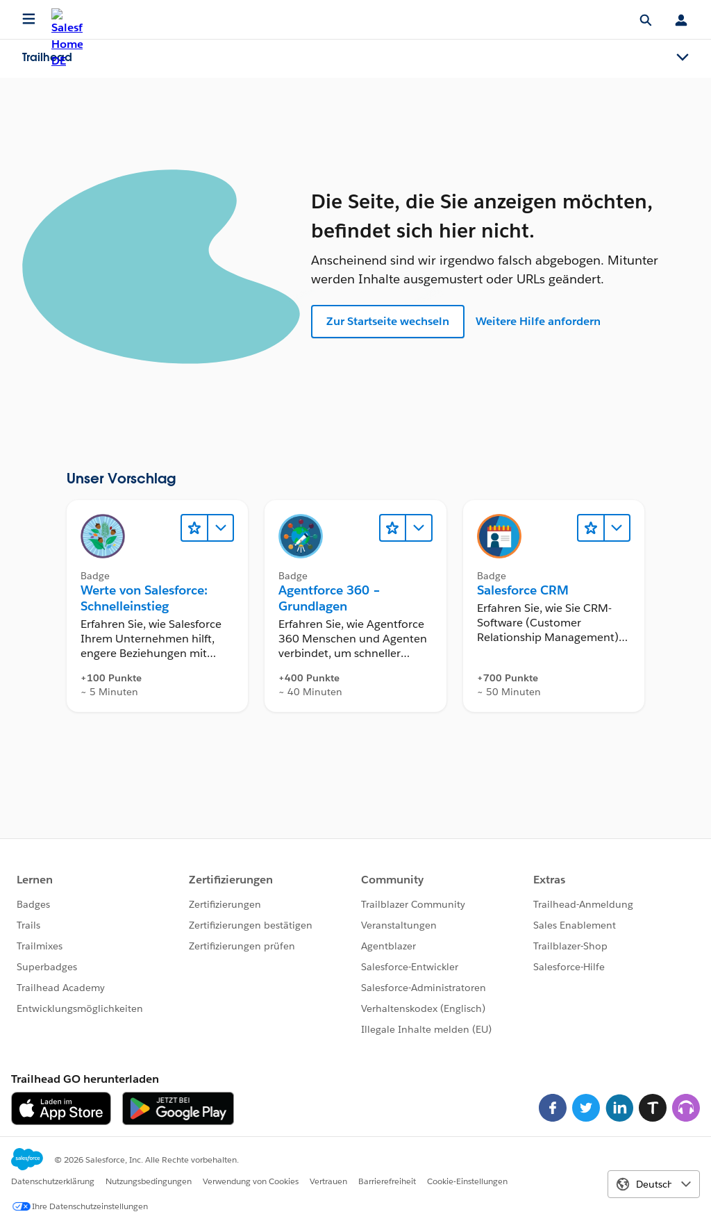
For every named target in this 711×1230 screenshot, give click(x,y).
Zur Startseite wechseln (387, 321)
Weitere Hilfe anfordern (538, 321)
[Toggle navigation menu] (682, 57)
